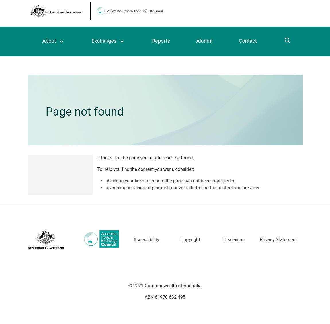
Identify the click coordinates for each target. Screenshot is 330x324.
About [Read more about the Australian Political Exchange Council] (49, 41)
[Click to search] (287, 41)
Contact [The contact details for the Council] (248, 41)
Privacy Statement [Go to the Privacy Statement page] (278, 239)
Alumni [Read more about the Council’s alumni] (204, 41)
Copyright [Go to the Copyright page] (190, 239)
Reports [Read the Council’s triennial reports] (161, 41)
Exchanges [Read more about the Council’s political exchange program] (103, 41)
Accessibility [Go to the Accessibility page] (146, 239)
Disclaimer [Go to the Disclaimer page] (234, 239)
